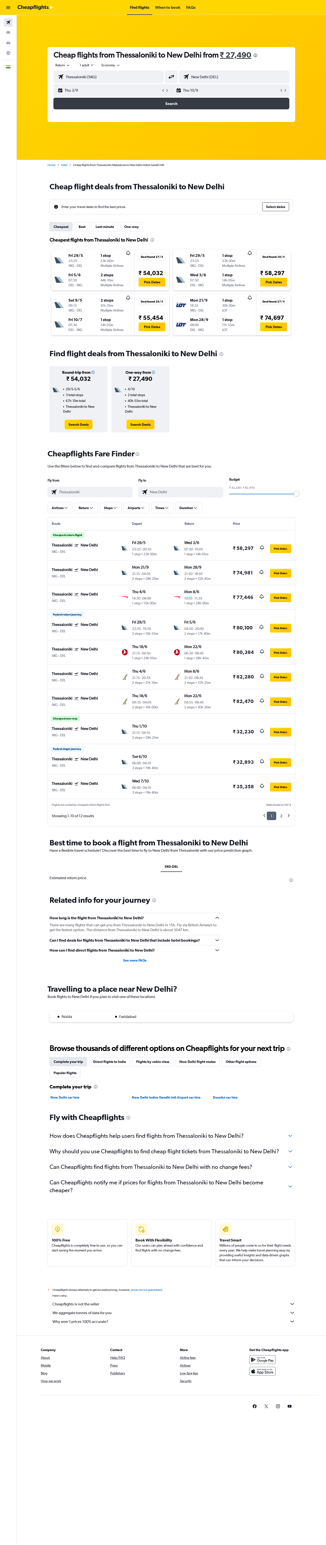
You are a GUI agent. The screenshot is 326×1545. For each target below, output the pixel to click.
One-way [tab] (131, 227)
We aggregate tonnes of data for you (173, 1313)
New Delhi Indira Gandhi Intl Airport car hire (166, 1097)
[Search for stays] (8, 32)
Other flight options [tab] (241, 1062)
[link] (78, 424)
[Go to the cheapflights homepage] (35, 7)
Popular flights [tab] (65, 1073)
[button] (8, 7)
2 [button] (281, 816)
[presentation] (255, 55)
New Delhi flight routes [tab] (197, 1062)
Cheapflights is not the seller (173, 1304)
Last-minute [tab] (105, 227)
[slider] (297, 494)
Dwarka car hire (225, 1097)
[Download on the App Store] (262, 1371)
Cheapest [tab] (61, 227)
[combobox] (62, 65)
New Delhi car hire (64, 1097)
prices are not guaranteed (146, 1290)
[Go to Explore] (8, 53)
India (64, 165)
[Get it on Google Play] (262, 1359)
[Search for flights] (8, 22)
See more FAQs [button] (134, 960)
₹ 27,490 (235, 54)
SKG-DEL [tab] (171, 866)
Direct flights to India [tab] (109, 1062)
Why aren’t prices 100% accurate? (173, 1321)
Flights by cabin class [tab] (152, 1062)
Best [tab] (82, 227)
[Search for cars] (8, 43)
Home (51, 165)
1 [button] (271, 816)
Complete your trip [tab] (68, 1062)
